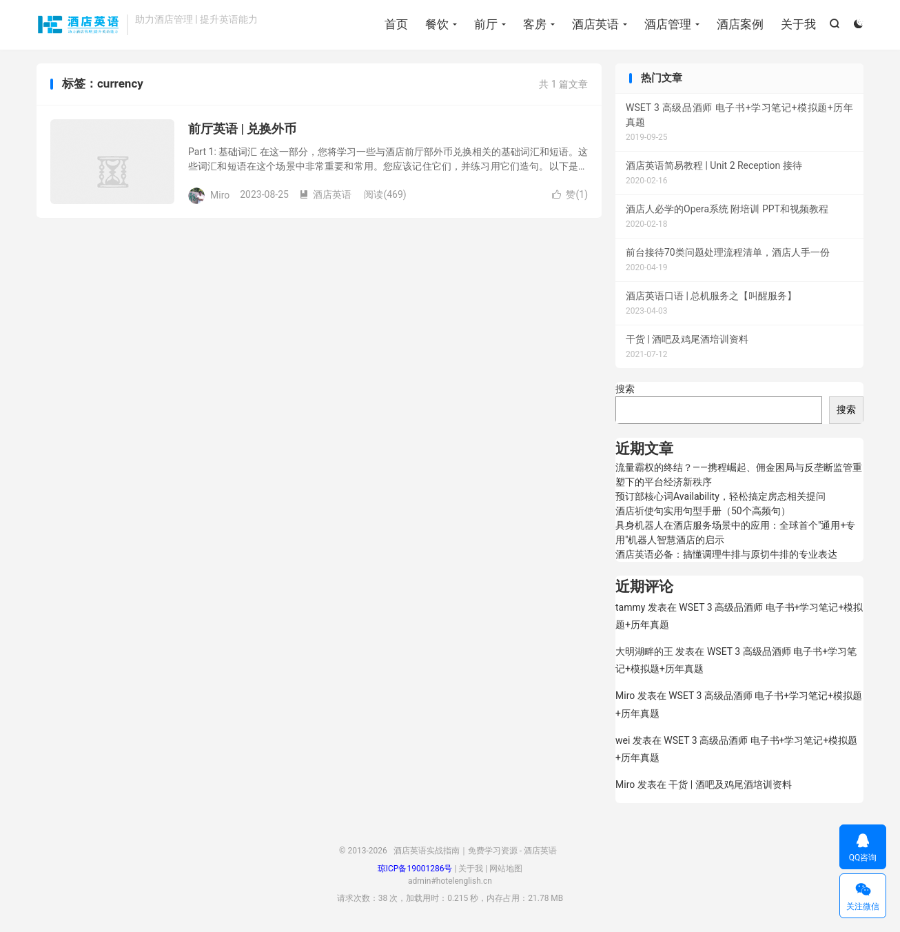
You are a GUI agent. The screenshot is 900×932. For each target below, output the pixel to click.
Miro (625, 695)
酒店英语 (595, 24)
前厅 (486, 24)
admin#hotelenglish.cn (450, 881)
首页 (396, 24)
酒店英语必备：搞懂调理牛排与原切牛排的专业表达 (726, 554)
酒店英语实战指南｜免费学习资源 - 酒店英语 (78, 25)
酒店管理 (667, 24)
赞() (570, 194)
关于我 (798, 24)
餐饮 (437, 24)
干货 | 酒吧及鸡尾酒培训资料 (729, 784)
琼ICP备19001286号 (415, 868)
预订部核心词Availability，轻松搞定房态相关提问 (720, 496)
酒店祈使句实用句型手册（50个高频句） (702, 510)
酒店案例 (740, 24)
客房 (534, 24)
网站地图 (505, 868)
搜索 (625, 388)
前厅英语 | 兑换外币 (242, 128)
